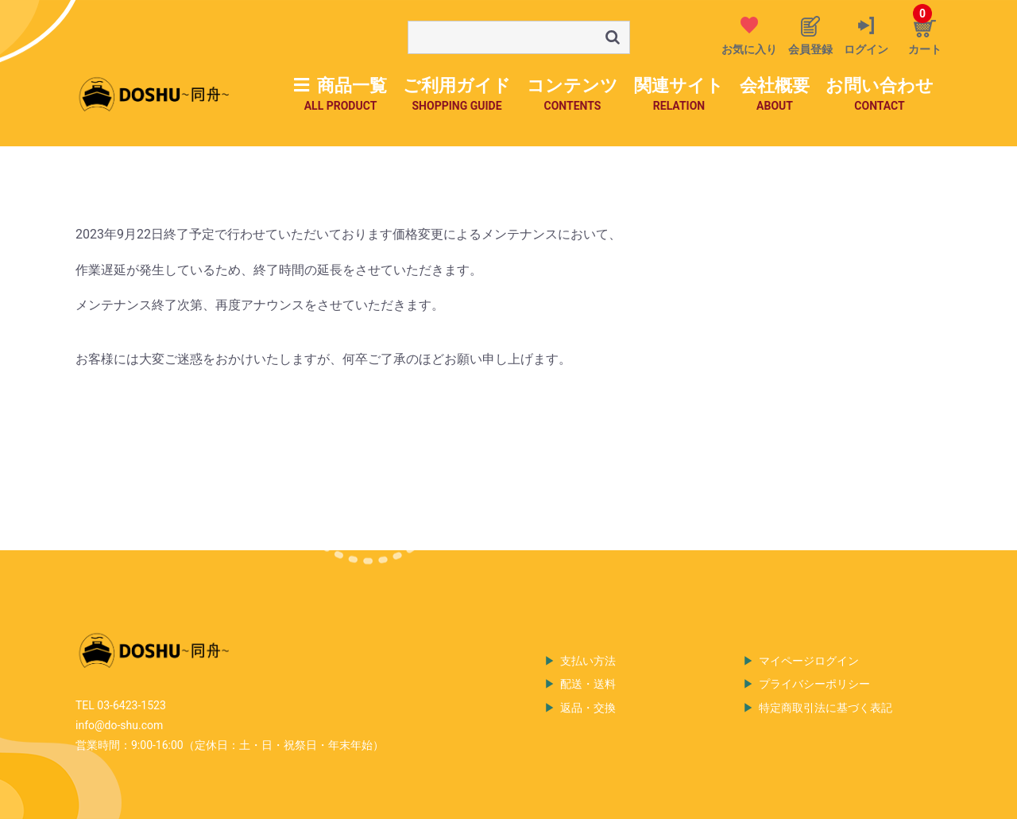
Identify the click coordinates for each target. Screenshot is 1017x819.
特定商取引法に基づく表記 (825, 707)
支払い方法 (588, 660)
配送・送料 (588, 683)
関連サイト (679, 95)
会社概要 (775, 95)
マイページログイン (809, 660)
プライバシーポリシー (814, 683)
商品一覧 (340, 95)
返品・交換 (588, 707)
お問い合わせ (880, 95)
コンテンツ (572, 95)
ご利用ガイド (457, 95)
